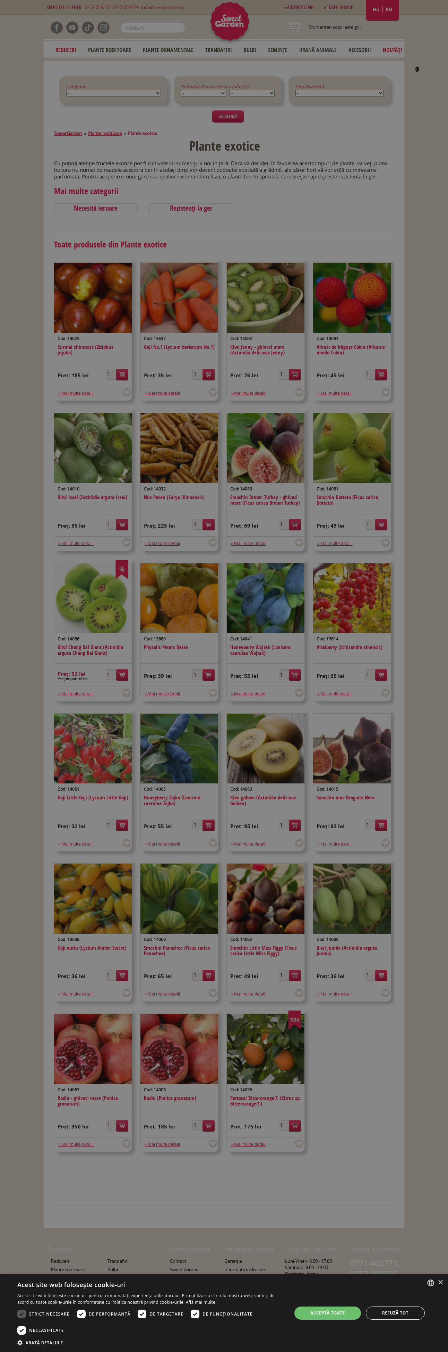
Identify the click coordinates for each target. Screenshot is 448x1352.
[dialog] (224, 1313)
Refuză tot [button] (395, 1313)
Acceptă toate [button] (327, 1313)
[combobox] (430, 1282)
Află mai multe (200, 1302)
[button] (150, 1342)
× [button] (440, 1282)
